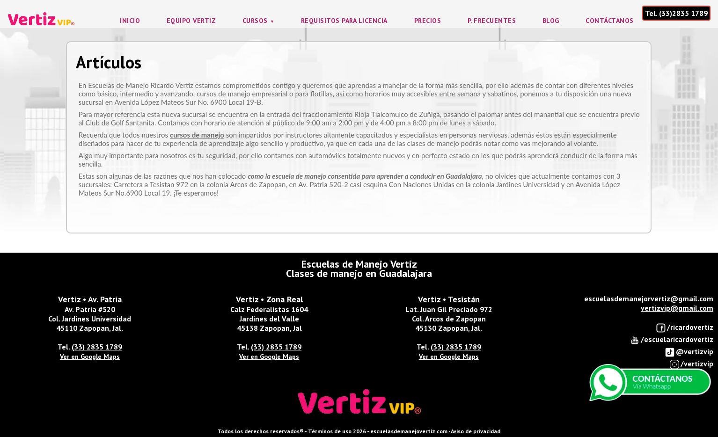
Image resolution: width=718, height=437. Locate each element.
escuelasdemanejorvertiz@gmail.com (648, 298)
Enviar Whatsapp (650, 382)
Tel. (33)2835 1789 (676, 13)
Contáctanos (610, 20)
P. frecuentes (492, 20)
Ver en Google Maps (90, 356)
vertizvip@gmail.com (677, 308)
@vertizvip (689, 352)
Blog (550, 20)
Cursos (255, 20)
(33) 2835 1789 (97, 346)
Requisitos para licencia (344, 20)
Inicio (130, 20)
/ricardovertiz (684, 327)
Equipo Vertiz (191, 20)
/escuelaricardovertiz (671, 340)
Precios (427, 20)
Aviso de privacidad (475, 431)
